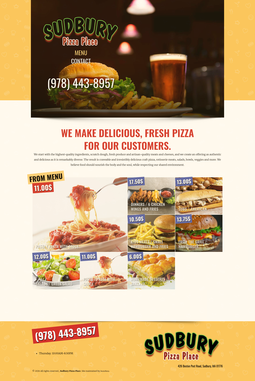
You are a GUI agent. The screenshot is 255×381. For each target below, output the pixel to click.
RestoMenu (105, 372)
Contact (83, 61)
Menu (83, 53)
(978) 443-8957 (83, 83)
